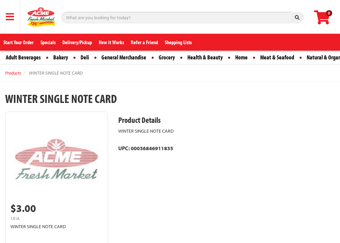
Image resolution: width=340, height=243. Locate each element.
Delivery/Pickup (77, 42)
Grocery (167, 57)
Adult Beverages (23, 57)
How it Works (111, 42)
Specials (48, 42)
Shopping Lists (178, 42)
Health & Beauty (205, 57)
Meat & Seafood (277, 57)
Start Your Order (18, 42)
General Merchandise (123, 57)
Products (13, 73)
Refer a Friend (144, 42)
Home (241, 57)
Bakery (60, 57)
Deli (85, 57)
